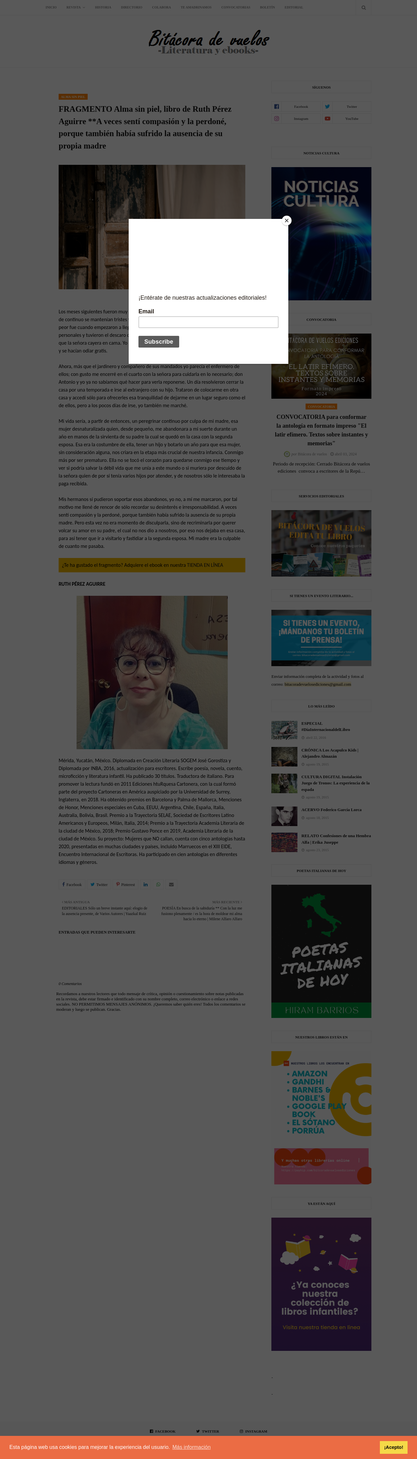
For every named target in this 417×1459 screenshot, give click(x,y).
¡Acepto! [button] (393, 1447)
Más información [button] (191, 1447)
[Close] (287, 220)
